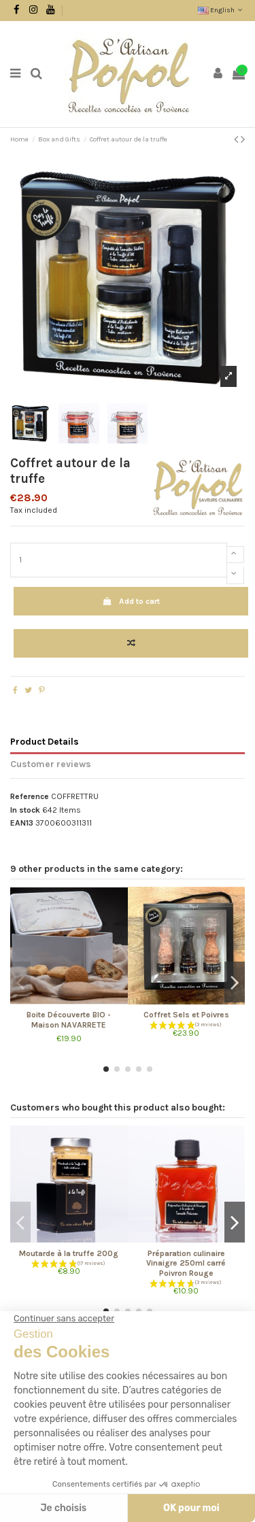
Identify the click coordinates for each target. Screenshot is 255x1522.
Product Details (44, 741)
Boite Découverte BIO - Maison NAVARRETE (69, 1019)
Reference (29, 796)
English (221, 10)
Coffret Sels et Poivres (186, 1014)
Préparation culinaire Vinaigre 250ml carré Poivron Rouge (186, 1263)
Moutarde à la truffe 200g (68, 1253)
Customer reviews (50, 763)
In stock (25, 810)
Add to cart (130, 601)
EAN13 (21, 823)
